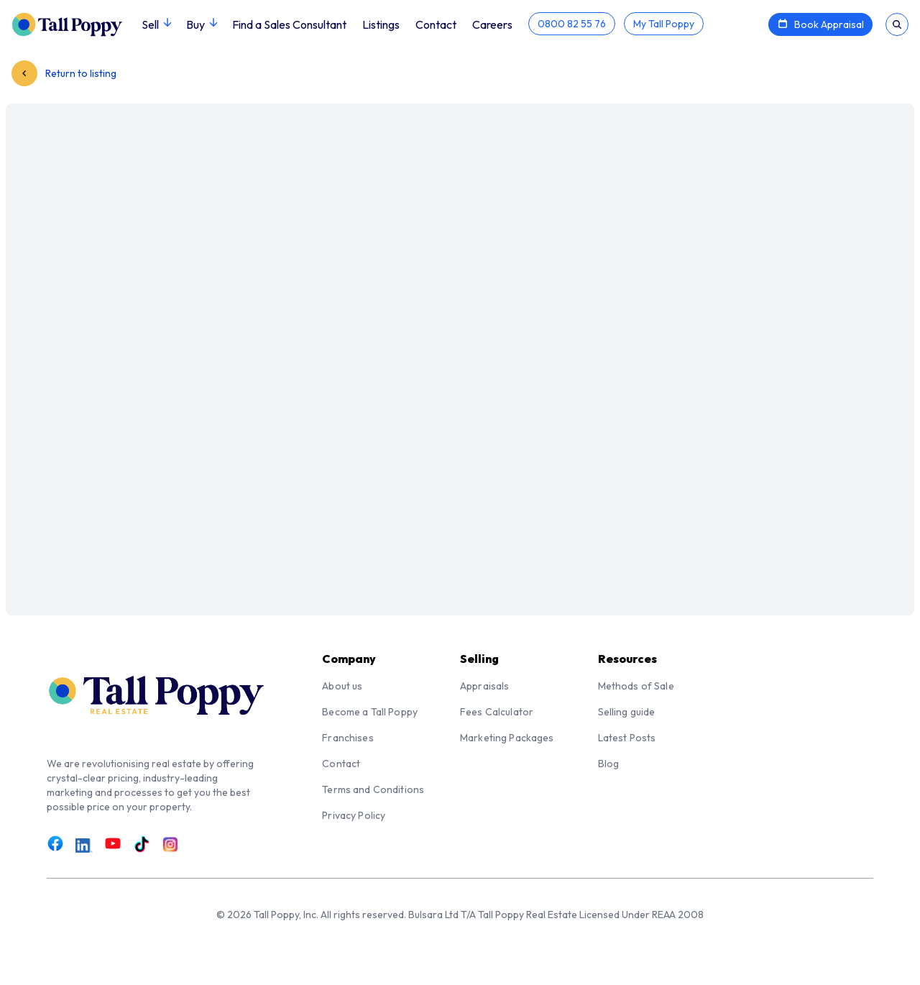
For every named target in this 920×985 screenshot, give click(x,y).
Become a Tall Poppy (370, 711)
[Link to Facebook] (55, 844)
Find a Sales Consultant (289, 24)
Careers (492, 24)
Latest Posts (627, 737)
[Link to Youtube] (112, 844)
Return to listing (64, 73)
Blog (609, 763)
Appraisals (484, 685)
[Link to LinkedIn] (84, 845)
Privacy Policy (353, 815)
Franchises (347, 737)
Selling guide (627, 711)
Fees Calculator (496, 711)
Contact (435, 24)
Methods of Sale (636, 685)
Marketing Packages (507, 737)
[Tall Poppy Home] (77, 23)
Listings (381, 24)
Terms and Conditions (373, 789)
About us (342, 685)
